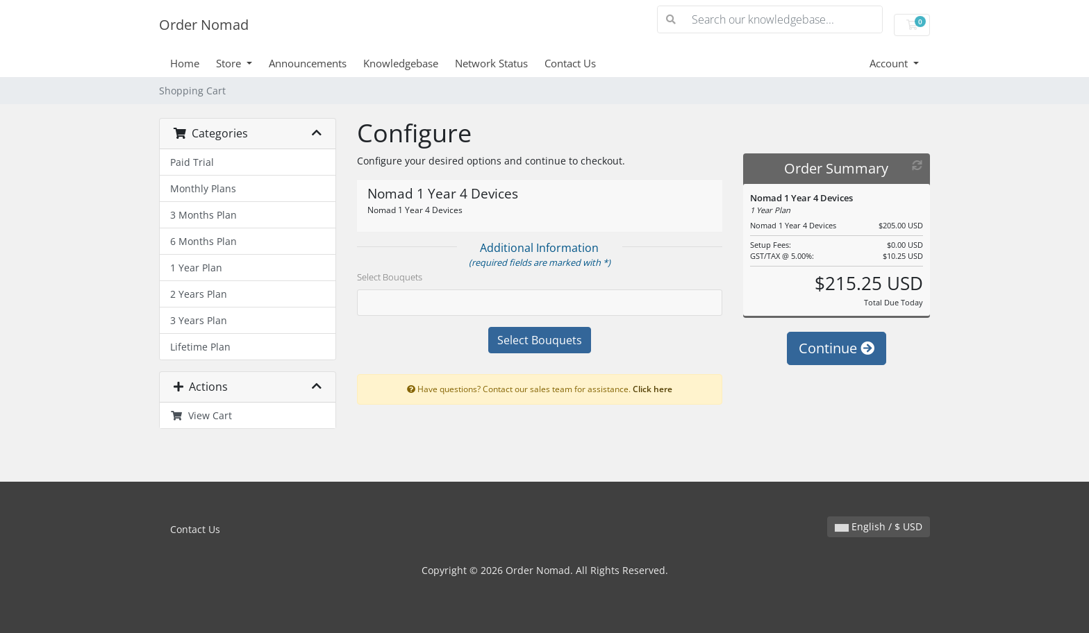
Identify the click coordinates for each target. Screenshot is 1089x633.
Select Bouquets (389, 277)
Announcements (308, 63)
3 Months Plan (203, 214)
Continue (836, 348)
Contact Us (570, 63)
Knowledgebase (400, 63)
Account (890, 63)
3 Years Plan (198, 320)
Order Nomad (204, 24)
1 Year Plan (196, 267)
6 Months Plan (203, 241)
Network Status (491, 63)
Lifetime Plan (200, 346)
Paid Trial (192, 162)
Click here (652, 388)
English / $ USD (878, 526)
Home (184, 63)
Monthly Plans (203, 188)
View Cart (201, 415)
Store (230, 63)
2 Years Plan (198, 294)
